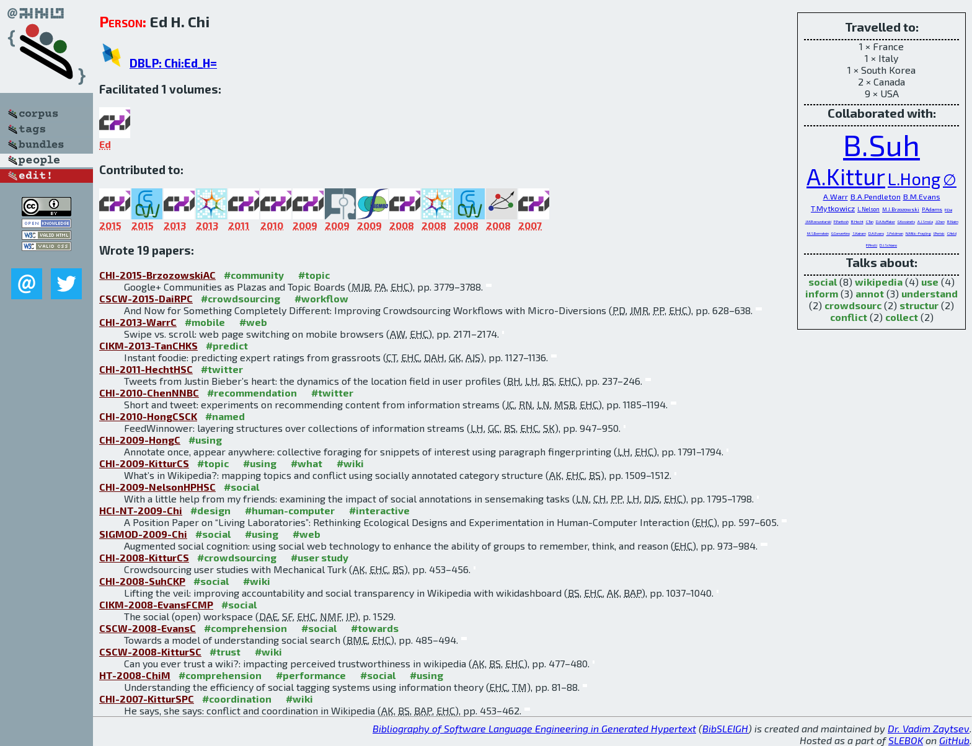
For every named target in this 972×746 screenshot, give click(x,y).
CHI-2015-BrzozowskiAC (157, 275)
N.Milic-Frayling (918, 233)
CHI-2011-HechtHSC (146, 369)
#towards (375, 628)
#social (241, 487)
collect (901, 317)
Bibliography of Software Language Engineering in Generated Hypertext (534, 728)
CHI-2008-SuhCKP (142, 581)
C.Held (952, 233)
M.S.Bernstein (818, 233)
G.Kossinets (906, 221)
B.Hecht (857, 221)
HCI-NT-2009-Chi (140, 510)
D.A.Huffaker (885, 221)
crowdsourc (852, 305)
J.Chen (940, 221)
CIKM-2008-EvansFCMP (156, 604)
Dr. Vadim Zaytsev (929, 728)
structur (919, 305)
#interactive (379, 510)
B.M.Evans (921, 196)
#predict (227, 345)
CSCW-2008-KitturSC (150, 651)
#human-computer (290, 510)
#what (306, 463)
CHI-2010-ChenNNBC (149, 392)
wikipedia (879, 281)
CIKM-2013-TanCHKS (148, 345)
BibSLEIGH (725, 728)
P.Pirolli (871, 245)
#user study (319, 557)
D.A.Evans (876, 233)
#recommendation (252, 392)
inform (821, 293)
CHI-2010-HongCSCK (148, 416)
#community (254, 275)
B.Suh (881, 144)
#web (253, 322)
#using (205, 439)
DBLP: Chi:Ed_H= (173, 63)
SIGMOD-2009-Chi (143, 534)
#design (210, 510)
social (822, 281)
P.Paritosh (841, 221)
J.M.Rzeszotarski (818, 221)
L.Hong (914, 179)
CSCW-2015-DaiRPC (146, 298)
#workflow (321, 298)
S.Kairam (859, 233)
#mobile (205, 322)
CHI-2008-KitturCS (144, 557)
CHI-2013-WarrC (138, 322)
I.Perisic (939, 233)
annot (869, 293)
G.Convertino (840, 233)
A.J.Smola (925, 221)
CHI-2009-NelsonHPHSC (157, 487)
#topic (314, 275)
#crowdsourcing (240, 298)
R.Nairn (952, 221)
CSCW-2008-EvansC (147, 628)
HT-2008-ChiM (134, 675)
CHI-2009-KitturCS (144, 463)
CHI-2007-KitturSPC (146, 698)
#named (225, 416)
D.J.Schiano (888, 245)
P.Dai (948, 210)
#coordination (237, 698)
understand (929, 293)
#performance (311, 675)
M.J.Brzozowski (900, 209)
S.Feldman (894, 233)
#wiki (350, 463)
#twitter (222, 369)
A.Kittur (845, 176)
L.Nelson (868, 209)
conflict (848, 317)
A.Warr (835, 196)
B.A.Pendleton (876, 196)
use (930, 281)
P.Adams (932, 209)
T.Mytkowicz (833, 208)
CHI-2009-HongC (139, 439)
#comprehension (245, 628)
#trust (225, 651)
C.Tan (869, 221)
